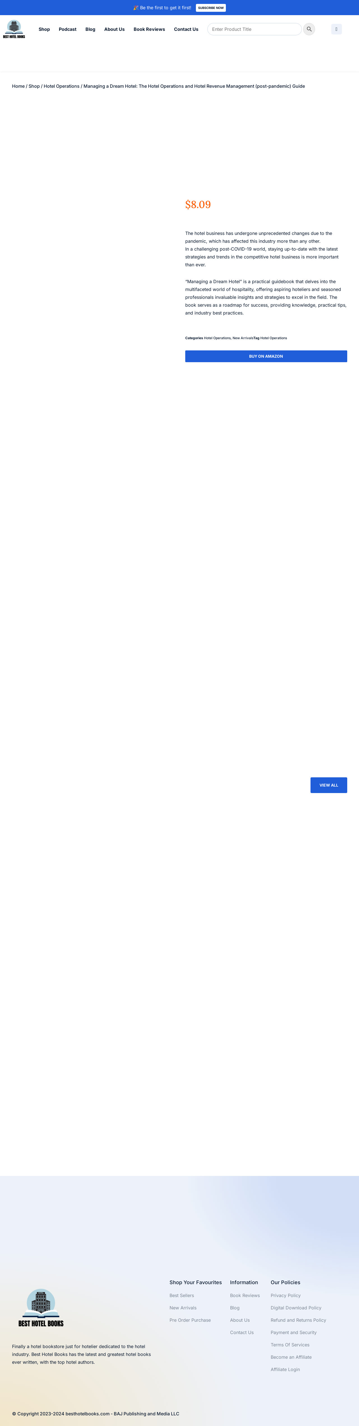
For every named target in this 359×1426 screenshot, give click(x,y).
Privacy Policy (286, 1295)
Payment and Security (294, 1332)
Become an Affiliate (291, 1357)
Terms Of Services (290, 1345)
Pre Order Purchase (190, 1320)
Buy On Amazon (266, 356)
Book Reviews (149, 29)
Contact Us (186, 29)
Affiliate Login (285, 1369)
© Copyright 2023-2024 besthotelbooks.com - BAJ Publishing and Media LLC (95, 1413)
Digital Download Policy (296, 1308)
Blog (90, 29)
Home (18, 86)
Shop (44, 29)
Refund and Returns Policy (298, 1320)
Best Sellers (182, 1295)
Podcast (68, 29)
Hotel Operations (62, 86)
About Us (114, 29)
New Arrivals (243, 338)
